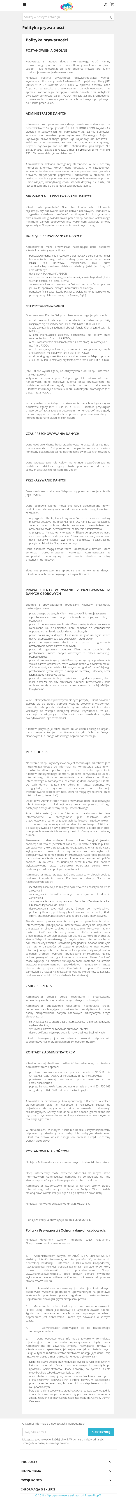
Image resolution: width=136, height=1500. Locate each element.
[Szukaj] (68, 17)
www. (69, 65)
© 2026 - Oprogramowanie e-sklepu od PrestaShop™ (68, 1495)
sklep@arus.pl (85, 149)
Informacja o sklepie (38, 1489)
